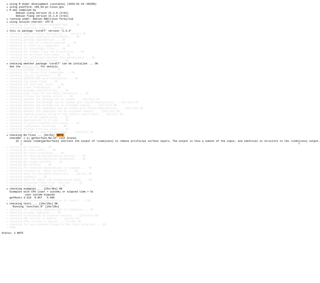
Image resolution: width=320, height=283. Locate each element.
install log (30, 79)
